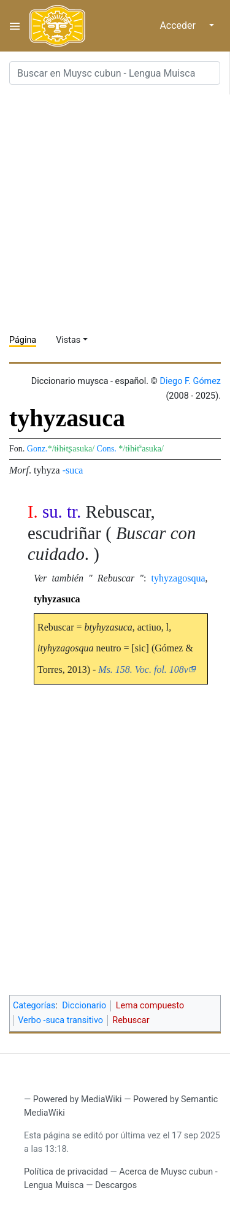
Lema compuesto (150, 1005)
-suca (73, 470)
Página (22, 340)
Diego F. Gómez (190, 381)
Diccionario (84, 1005)
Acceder (177, 25)
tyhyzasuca (57, 599)
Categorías (34, 1005)
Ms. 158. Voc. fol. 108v (143, 669)
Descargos (116, 1185)
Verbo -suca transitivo (60, 1020)
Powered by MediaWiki (77, 1099)
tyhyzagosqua (178, 578)
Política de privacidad (66, 1172)
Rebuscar (130, 1020)
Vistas (68, 340)
